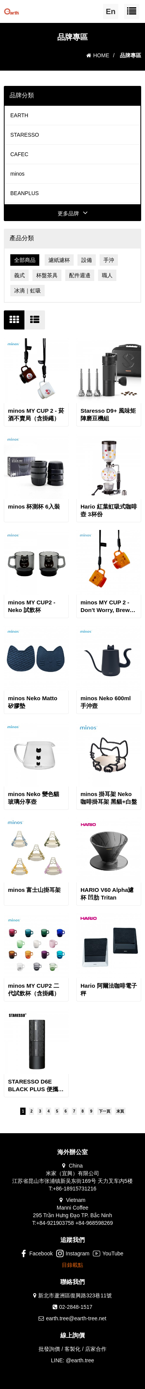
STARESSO (24, 135)
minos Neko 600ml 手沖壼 (106, 702)
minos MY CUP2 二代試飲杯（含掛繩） (34, 989)
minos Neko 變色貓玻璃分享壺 (33, 798)
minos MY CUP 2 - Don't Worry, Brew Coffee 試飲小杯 (105, 606)
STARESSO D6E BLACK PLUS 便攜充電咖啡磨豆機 (36, 1085)
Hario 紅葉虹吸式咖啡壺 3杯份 (109, 510)
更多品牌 (73, 213)
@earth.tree (80, 1360)
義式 (19, 275)
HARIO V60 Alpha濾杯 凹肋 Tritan (107, 894)
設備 (86, 260)
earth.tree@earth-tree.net (76, 1318)
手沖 (108, 260)
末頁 (120, 1111)
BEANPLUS (24, 193)
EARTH (19, 115)
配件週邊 (79, 275)
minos (17, 174)
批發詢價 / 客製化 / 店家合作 (72, 1349)
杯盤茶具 (47, 275)
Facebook (36, 1253)
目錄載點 (72, 1265)
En (111, 11)
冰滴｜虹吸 (27, 290)
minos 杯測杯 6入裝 (34, 506)
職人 (107, 275)
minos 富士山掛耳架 (34, 890)
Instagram (72, 1253)
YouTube (108, 1253)
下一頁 (104, 1111)
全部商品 (24, 260)
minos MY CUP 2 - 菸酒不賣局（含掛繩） (36, 414)
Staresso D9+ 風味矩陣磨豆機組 (108, 414)
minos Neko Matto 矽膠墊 (32, 702)
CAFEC (19, 154)
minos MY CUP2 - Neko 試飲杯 (31, 606)
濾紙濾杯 (59, 260)
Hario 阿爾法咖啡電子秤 (109, 989)
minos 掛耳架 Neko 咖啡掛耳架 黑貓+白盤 (109, 798)
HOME (97, 55)
